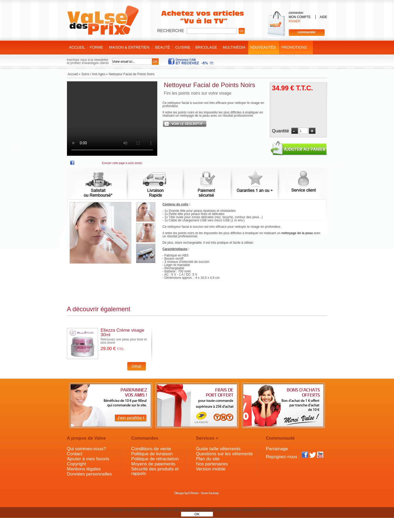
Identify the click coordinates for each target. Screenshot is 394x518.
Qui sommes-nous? (86, 448)
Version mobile (211, 468)
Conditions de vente (151, 448)
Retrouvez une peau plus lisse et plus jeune (124, 341)
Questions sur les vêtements (224, 453)
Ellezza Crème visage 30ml (122, 332)
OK (197, 514)
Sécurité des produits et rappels (155, 471)
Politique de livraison (152, 453)
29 (113, 348)
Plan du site (207, 458)
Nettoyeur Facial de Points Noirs (209, 85)
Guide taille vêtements (218, 448)
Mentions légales (84, 468)
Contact (75, 453)
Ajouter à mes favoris (88, 458)
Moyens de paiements (153, 463)
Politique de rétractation (155, 458)
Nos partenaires (212, 463)
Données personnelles (89, 474)
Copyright (76, 463)
